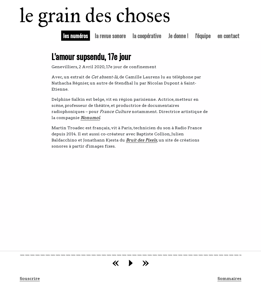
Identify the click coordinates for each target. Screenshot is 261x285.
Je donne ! (178, 35)
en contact (228, 35)
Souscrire (30, 278)
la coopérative (147, 35)
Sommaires (229, 278)
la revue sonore (110, 35)
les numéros (76, 35)
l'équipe (203, 35)
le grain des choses (88, 15)
